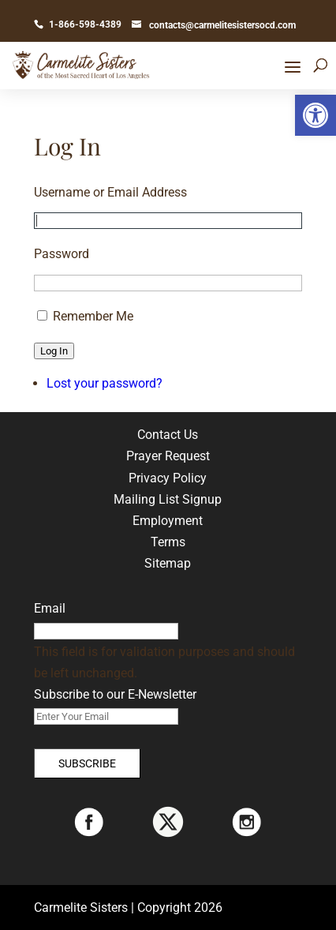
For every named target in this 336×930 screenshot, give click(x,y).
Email (49, 608)
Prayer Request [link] (168, 455)
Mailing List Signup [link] (168, 499)
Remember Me (93, 316)
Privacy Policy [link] (168, 478)
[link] (315, 115)
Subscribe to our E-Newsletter (115, 694)
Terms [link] (168, 541)
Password (61, 253)
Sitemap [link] (167, 563)
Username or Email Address (110, 192)
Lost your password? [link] (104, 383)
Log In (54, 351)
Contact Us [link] (167, 434)
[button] (292, 67)
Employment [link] (168, 520)
